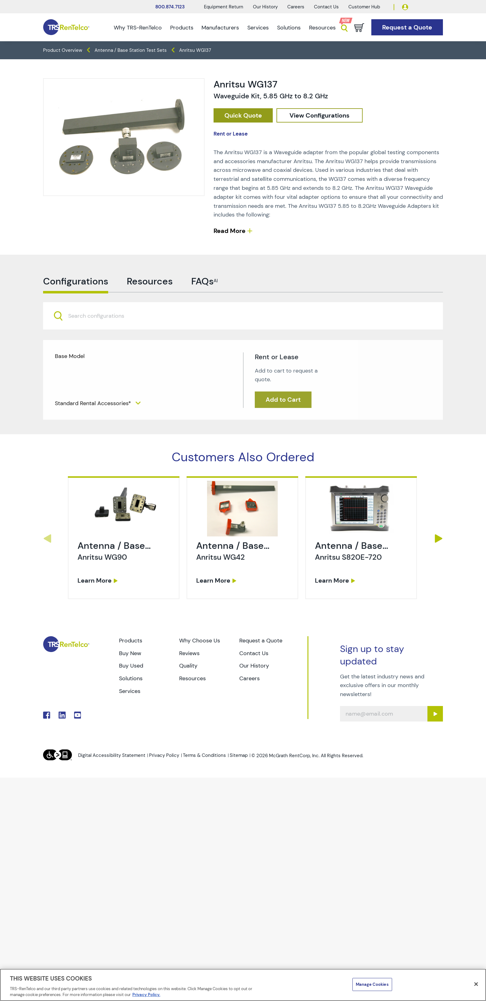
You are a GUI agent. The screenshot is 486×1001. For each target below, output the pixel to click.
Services (258, 27)
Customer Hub (364, 7)
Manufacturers (220, 27)
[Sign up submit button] (435, 714)
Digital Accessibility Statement (111, 755)
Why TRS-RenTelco (138, 27)
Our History (265, 7)
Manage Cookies (372, 984)
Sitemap (239, 755)
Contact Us (326, 7)
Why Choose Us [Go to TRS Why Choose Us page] (199, 640)
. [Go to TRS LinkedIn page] (62, 715)
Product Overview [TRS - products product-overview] (62, 50)
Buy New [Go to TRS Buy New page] (130, 653)
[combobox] (243, 341)
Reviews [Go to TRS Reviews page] (189, 653)
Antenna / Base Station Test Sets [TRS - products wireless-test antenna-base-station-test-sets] (131, 50)
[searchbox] (100, 341)
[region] (243, 985)
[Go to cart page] (359, 27)
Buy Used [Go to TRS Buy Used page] (131, 665)
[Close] (476, 984)
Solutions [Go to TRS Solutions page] (131, 678)
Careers (295, 7)
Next (439, 538)
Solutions (289, 27)
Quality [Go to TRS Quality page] (188, 665)
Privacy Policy (164, 755)
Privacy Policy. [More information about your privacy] (146, 994)
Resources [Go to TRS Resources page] (192, 678)
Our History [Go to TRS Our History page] (254, 665)
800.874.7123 (170, 7)
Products (181, 27)
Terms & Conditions (204, 755)
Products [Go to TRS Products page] (130, 640)
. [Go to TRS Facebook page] (46, 715)
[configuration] (319, 115)
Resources (322, 27)
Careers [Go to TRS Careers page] (249, 678)
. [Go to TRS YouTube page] (77, 715)
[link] (124, 565)
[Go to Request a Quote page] (407, 27)
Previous (47, 538)
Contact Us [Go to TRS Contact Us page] (253, 653)
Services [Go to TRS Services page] (129, 691)
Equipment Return (223, 7)
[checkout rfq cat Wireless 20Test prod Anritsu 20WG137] (243, 115)
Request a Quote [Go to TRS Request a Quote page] (260, 640)
